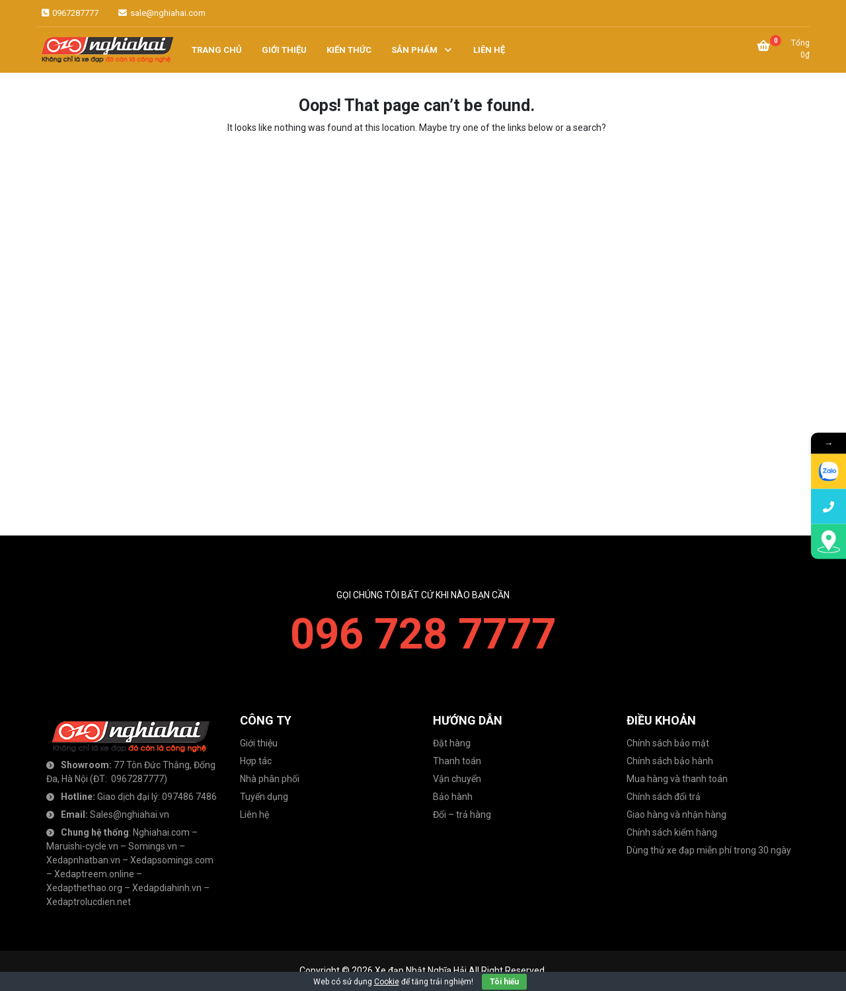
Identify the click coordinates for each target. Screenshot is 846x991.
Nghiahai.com (161, 832)
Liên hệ (254, 814)
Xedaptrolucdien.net (88, 901)
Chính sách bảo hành (670, 761)
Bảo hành (453, 796)
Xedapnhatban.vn (83, 860)
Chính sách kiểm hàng (672, 832)
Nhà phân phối (269, 778)
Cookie (386, 981)
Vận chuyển (457, 778)
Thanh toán (457, 761)
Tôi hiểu (504, 981)
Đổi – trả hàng (462, 814)
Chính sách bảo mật (668, 743)
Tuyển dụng (264, 796)
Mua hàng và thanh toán (677, 778)
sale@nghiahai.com (161, 13)
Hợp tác (256, 761)
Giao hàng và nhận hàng (676, 814)
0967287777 (69, 13)
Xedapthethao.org (84, 888)
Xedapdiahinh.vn (167, 888)
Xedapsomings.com (171, 860)
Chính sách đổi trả (664, 796)
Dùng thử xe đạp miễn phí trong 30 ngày (709, 850)
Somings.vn (152, 846)
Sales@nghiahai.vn (129, 814)
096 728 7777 (423, 634)
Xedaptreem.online (94, 874)
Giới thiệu (259, 743)
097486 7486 (189, 796)
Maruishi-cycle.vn (82, 846)
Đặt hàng (452, 743)
